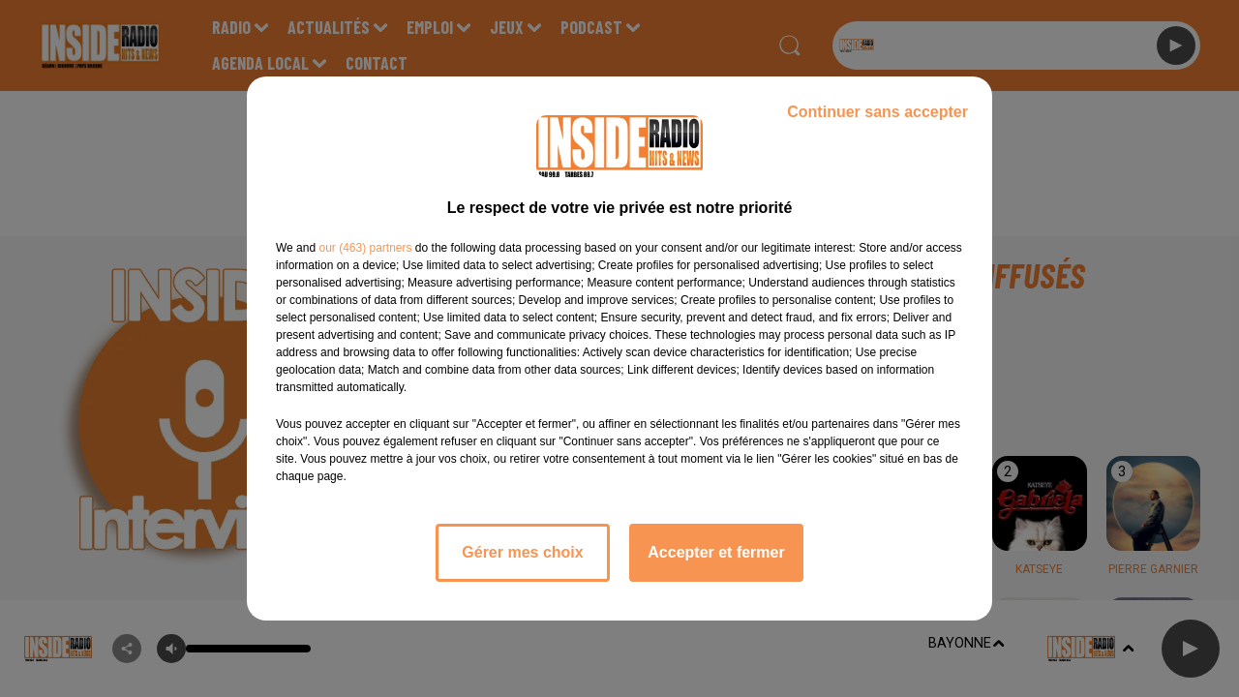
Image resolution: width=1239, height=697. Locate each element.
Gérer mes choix (522, 552)
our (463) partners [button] (364, 248)
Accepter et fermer (716, 552)
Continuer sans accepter (877, 112)
